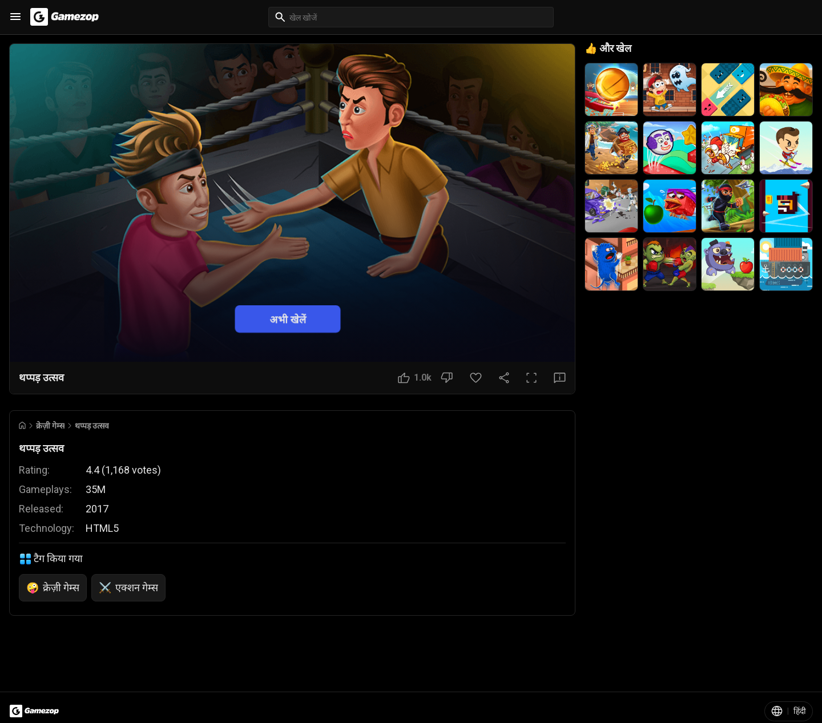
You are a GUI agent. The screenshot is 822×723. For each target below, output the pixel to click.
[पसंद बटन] (414, 377)
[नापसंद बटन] (446, 377)
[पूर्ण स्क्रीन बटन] (531, 378)
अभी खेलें (288, 319)
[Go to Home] (22, 425)
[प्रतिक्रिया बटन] (559, 377)
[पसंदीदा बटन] (475, 377)
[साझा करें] (504, 377)
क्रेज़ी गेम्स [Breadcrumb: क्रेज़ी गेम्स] (50, 425)
